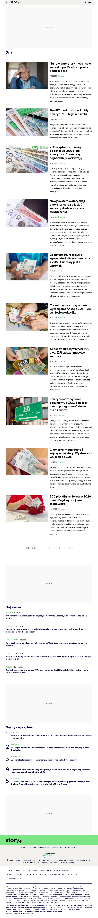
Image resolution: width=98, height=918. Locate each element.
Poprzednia (29, 548)
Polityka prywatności (39, 848)
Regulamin (58, 848)
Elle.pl (9, 870)
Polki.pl (43, 874)
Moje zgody (71, 848)
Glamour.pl (19, 870)
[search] (85, 2)
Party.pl (33, 874)
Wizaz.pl (79, 874)
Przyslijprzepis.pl (56, 874)
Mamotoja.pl (45, 870)
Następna (69, 548)
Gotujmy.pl (32, 870)
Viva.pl (69, 874)
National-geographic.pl (17, 874)
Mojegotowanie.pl (62, 870)
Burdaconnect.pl (14, 878)
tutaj (31, 913)
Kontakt (22, 848)
